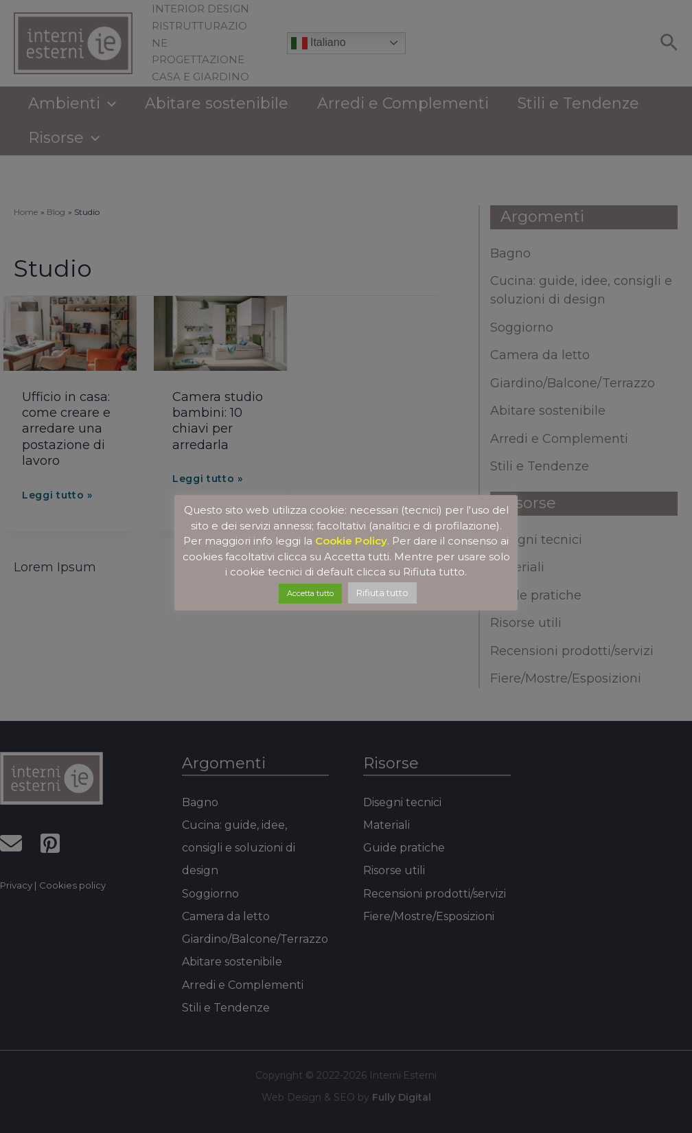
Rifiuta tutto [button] (382, 592)
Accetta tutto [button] (310, 593)
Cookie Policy (351, 540)
